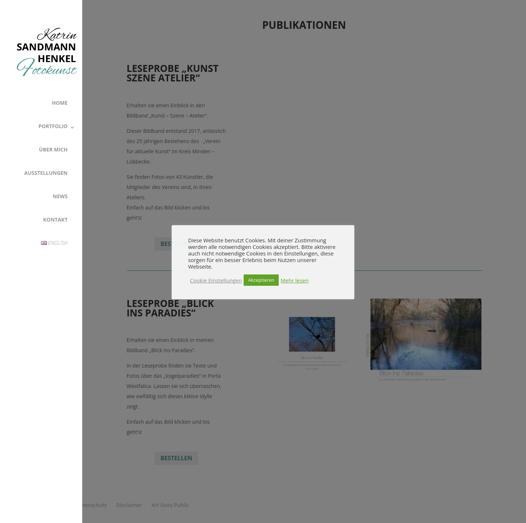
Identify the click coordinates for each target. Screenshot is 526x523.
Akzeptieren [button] (261, 280)
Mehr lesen (294, 280)
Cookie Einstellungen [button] (216, 280)
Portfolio (53, 126)
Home (60, 102)
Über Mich (53, 149)
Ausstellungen (46, 172)
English (54, 242)
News (60, 196)
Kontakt (55, 219)
